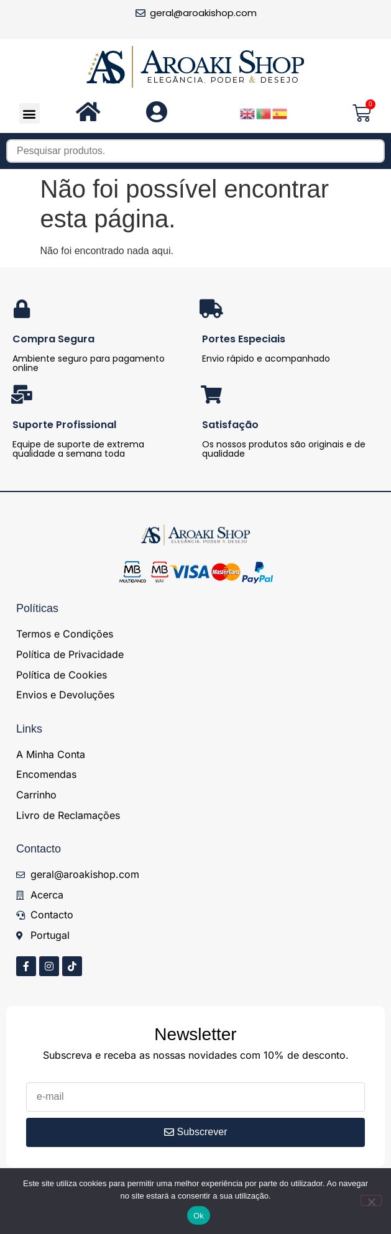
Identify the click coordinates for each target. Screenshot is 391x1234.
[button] (29, 113)
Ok (198, 1215)
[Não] (371, 1200)
